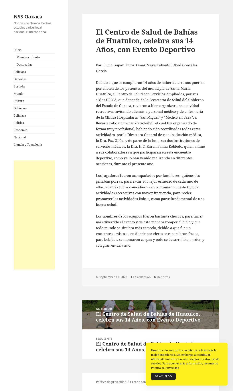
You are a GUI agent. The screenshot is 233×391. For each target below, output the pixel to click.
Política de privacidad (111, 382)
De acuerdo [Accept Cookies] (163, 377)
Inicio (17, 50)
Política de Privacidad (165, 368)
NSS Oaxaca (28, 16)
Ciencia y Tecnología (28, 145)
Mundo (18, 94)
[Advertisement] (34, 215)
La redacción (142, 277)
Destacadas (24, 65)
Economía (20, 130)
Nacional (20, 137)
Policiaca (20, 72)
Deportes (20, 79)
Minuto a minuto (28, 57)
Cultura (19, 101)
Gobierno (20, 108)
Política (19, 123)
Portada (19, 86)
